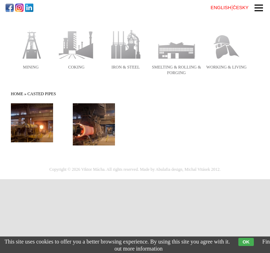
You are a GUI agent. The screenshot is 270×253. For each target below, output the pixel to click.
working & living (226, 67)
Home (17, 93)
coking (76, 67)
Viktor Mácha (92, 169)
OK (246, 242)
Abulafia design (169, 169)
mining (31, 67)
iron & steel (125, 67)
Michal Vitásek (197, 169)
